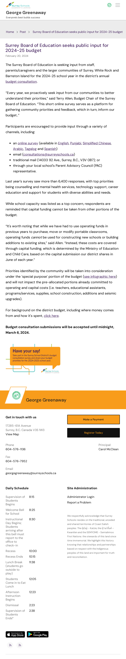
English (63, 143)
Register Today (93, 432)
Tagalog (31, 149)
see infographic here (100, 276)
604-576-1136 (16, 449)
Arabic (18, 149)
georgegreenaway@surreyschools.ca (31, 473)
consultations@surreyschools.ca (48, 154)
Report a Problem (79, 502)
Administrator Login (80, 497)
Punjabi (75, 143)
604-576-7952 (16, 461)
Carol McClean (109, 449)
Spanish (50, 149)
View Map (12, 434)
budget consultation (21, 81)
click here (51, 316)
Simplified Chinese (97, 143)
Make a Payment (93, 419)
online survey (28, 143)
